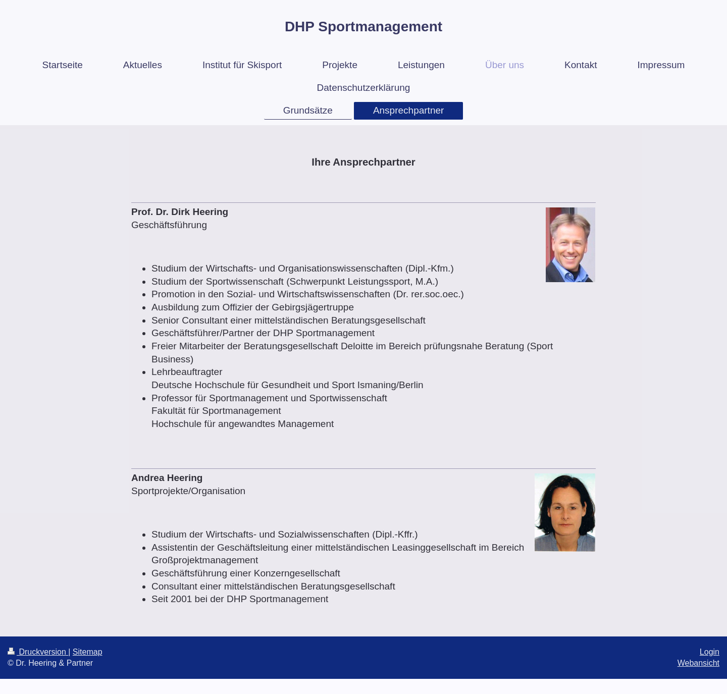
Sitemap (87, 652)
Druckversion (38, 652)
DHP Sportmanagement (363, 26)
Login (709, 652)
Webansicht (698, 663)
